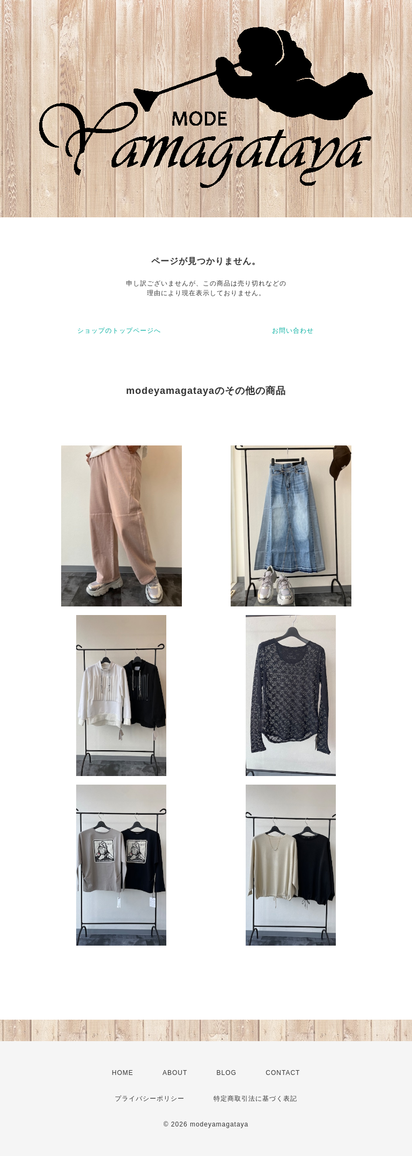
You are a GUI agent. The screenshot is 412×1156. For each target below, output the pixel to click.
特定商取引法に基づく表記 (255, 1098)
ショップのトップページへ (119, 330)
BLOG (227, 1073)
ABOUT (175, 1073)
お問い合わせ (293, 330)
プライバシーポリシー (150, 1098)
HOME (123, 1073)
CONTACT (283, 1073)
